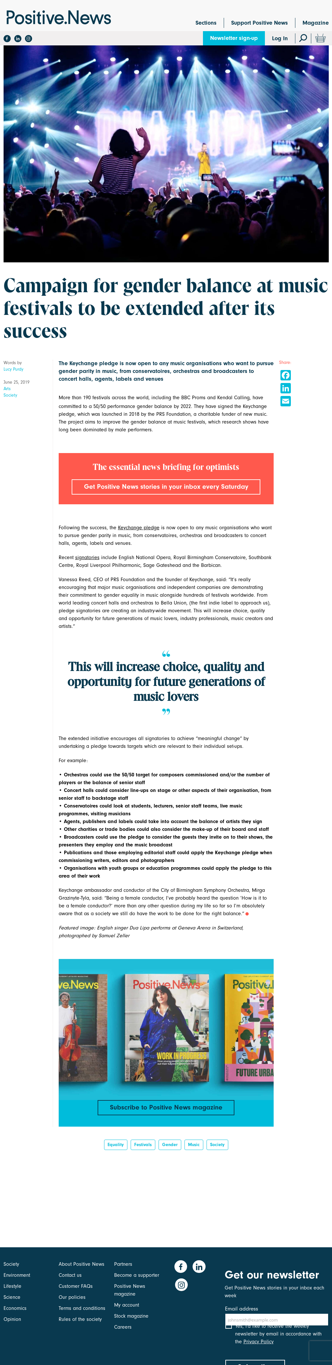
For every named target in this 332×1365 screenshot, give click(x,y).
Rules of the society (80, 1319)
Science (12, 1297)
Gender (170, 1155)
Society (10, 395)
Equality (116, 1155)
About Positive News (81, 1264)
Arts (7, 388)
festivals (143, 1155)
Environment (17, 1275)
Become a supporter (136, 1275)
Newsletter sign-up (234, 38)
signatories (87, 566)
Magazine (315, 22)
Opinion (12, 1319)
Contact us (70, 1275)
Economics (15, 1308)
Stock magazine (131, 1316)
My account (126, 1305)
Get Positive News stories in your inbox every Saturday (166, 491)
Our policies (72, 1297)
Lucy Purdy (13, 369)
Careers (123, 1327)
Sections (206, 22)
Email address (241, 1309)
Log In (280, 38)
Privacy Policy (258, 1347)
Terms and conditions (82, 1308)
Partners (123, 1264)
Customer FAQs (76, 1286)
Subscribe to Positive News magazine (166, 1116)
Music (194, 1155)
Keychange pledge (139, 536)
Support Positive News (259, 22)
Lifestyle (12, 1286)
